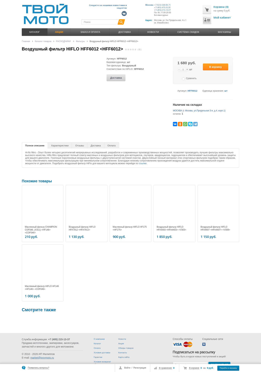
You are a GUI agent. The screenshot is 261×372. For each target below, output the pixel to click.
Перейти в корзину (228, 368)
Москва (149, 5)
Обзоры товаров (126, 348)
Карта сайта (123, 357)
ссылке (143, 163)
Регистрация (139, 368)
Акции (121, 343)
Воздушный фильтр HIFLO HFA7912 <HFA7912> (82, 228)
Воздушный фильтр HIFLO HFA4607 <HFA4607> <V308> (215, 228)
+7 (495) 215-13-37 (162, 10)
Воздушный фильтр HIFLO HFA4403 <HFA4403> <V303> (171, 228)
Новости (153, 32)
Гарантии (98, 357)
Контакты (122, 353)
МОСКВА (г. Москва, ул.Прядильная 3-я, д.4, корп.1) (199, 110)
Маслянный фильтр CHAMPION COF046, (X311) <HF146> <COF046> (41, 230)
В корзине (194, 368)
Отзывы (79, 145)
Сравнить (191, 78)
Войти (127, 368)
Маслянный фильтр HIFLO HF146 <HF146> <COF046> (42, 287)
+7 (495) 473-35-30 (162, 7)
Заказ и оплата (90, 32)
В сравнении (165, 368)
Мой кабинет (222, 17)
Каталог (34, 32)
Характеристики (60, 145)
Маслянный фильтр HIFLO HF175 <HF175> (130, 228)
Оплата (111, 145)
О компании (99, 339)
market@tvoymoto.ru (42, 357)
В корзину (215, 66)
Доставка (124, 32)
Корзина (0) (221, 7)
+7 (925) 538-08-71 (162, 5)
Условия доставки (102, 353)
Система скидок (188, 32)
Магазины (224, 32)
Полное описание (34, 145)
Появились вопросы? (38, 368)
